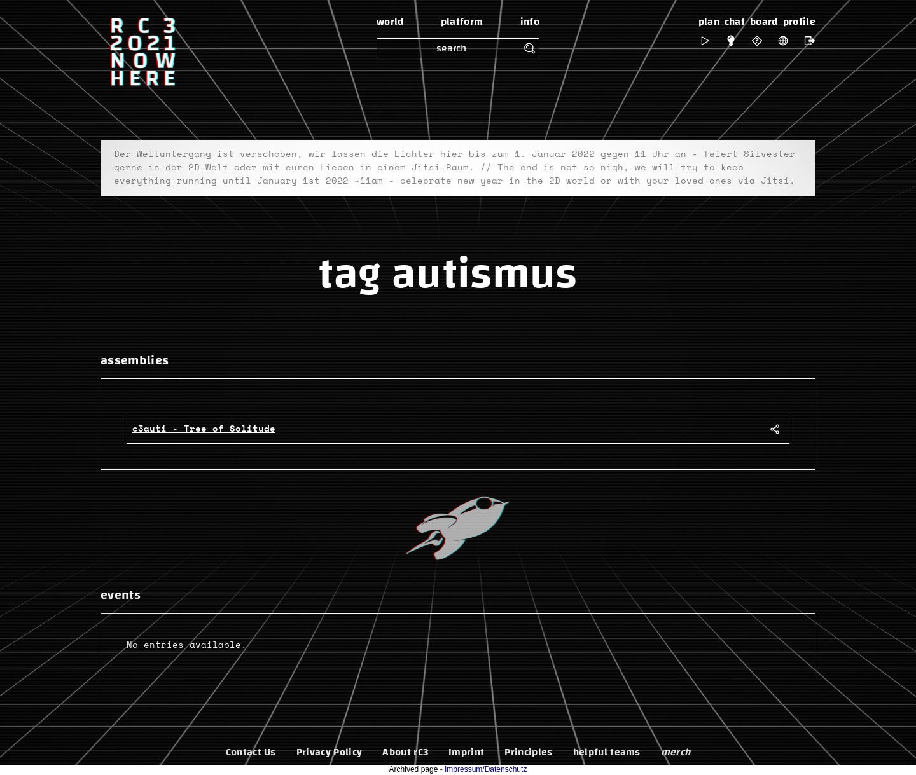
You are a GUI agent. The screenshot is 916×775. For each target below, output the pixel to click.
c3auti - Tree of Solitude (203, 429)
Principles (528, 752)
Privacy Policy (329, 752)
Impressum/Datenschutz (486, 769)
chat (735, 21)
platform (462, 21)
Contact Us (251, 752)
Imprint (466, 752)
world (390, 21)
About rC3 (405, 752)
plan (708, 21)
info (529, 21)
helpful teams (607, 752)
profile (799, 21)
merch (676, 752)
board (764, 21)
